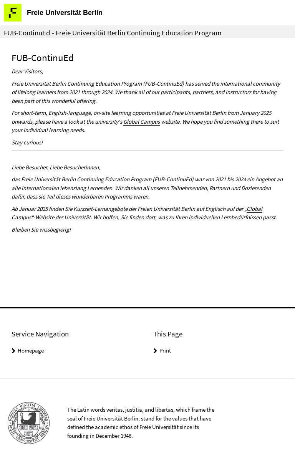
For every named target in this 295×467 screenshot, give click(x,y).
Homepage (31, 350)
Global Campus (141, 121)
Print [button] (165, 350)
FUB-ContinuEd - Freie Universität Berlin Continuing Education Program (113, 32)
